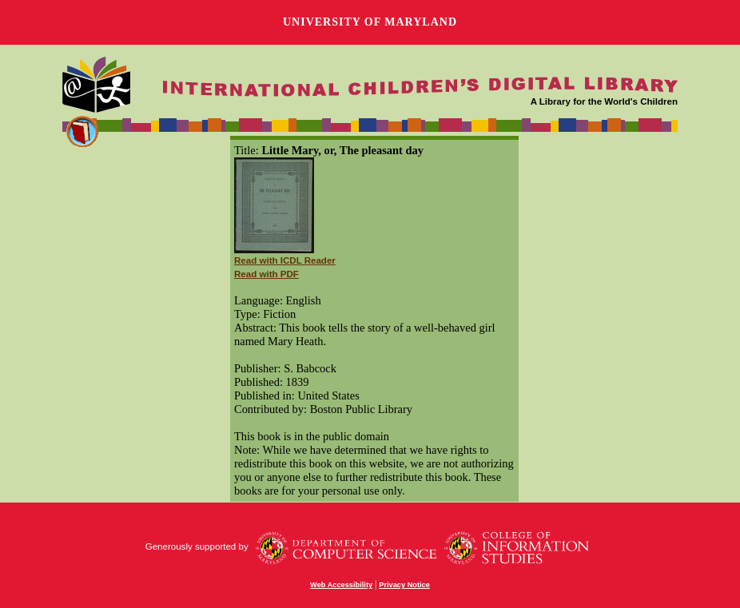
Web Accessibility (341, 585)
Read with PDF (266, 274)
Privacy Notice (404, 585)
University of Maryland (370, 22)
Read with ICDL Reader (285, 260)
